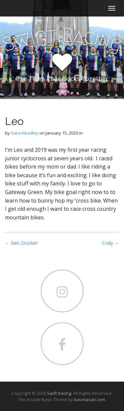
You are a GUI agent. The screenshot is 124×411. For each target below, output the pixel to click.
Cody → (110, 243)
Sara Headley (24, 133)
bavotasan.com (89, 399)
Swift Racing (59, 393)
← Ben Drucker (21, 243)
